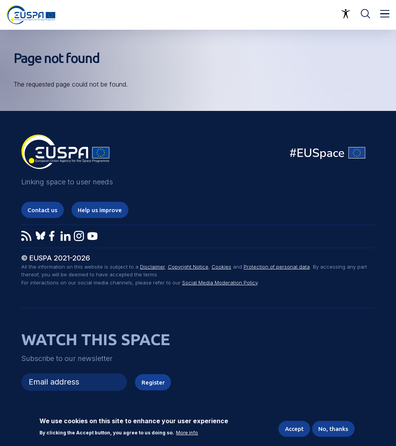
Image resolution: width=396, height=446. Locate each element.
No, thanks (333, 429)
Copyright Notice (188, 267)
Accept (294, 429)
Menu (384, 14)
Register (153, 382)
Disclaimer (152, 267)
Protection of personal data (277, 267)
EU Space (328, 154)
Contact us (42, 210)
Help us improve (100, 210)
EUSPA (65, 154)
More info (187, 433)
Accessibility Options (345, 14)
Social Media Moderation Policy (220, 283)
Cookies (221, 267)
